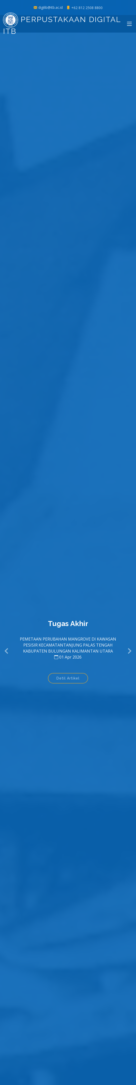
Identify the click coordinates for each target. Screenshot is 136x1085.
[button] (7, 651)
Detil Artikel (68, 680)
